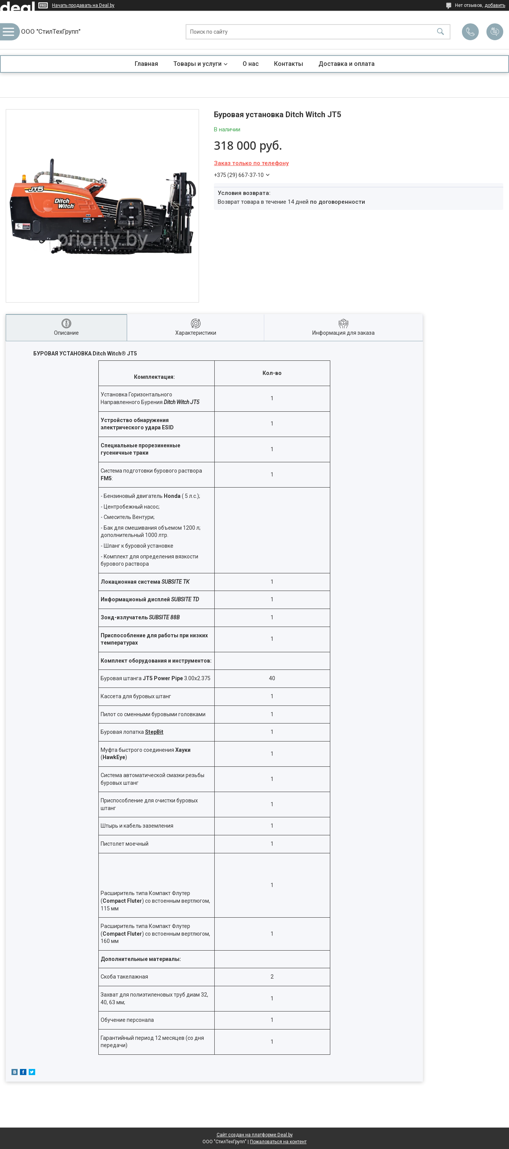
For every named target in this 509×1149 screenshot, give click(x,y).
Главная (146, 63)
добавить (495, 5)
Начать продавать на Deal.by (83, 5)
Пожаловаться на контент (278, 1141)
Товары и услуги (197, 63)
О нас (251, 63)
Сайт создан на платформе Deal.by (255, 1135)
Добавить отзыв (494, 31)
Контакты (288, 63)
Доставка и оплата (346, 63)
